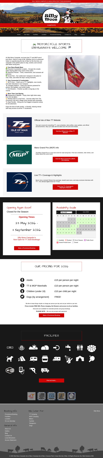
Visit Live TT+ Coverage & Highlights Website (65, 187)
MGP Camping (33, 416)
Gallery (83, 34)
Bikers (31, 419)
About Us (8, 429)
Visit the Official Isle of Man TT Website (65, 132)
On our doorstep (10, 421)
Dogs (31, 425)
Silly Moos (97, 411)
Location (44, 34)
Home (18, 34)
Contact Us (68, 34)
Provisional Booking (55, 34)
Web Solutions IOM (88, 456)
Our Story (26, 34)
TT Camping (33, 414)
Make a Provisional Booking (26, 248)
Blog (76, 34)
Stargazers (32, 423)
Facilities (35, 34)
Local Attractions (10, 438)
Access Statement (10, 440)
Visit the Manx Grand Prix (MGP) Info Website (65, 159)
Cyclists (31, 421)
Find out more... (51, 380)
